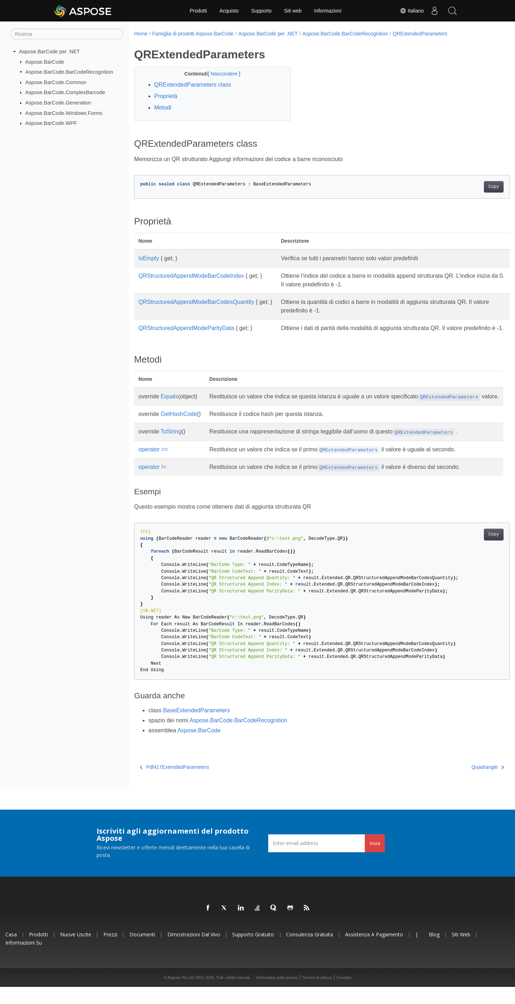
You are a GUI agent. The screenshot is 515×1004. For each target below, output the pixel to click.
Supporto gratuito (253, 951)
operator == (153, 467)
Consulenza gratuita (309, 951)
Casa (11, 951)
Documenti (142, 951)
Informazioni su (23, 959)
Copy (467, 186)
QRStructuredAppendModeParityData (186, 328)
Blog (434, 951)
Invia (374, 860)
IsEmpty (148, 258)
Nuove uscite (75, 951)
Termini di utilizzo (317, 995)
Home (140, 34)
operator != (152, 484)
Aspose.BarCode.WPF (51, 123)
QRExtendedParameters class (192, 85)
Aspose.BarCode (44, 61)
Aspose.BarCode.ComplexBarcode (65, 92)
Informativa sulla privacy (277, 995)
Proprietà (165, 96)
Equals (169, 405)
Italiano (412, 11)
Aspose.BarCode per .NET (49, 51)
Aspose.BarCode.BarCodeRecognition (69, 72)
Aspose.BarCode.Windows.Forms (64, 113)
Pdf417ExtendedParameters (174, 784)
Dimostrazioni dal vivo (193, 951)
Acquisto (229, 11)
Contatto (343, 995)
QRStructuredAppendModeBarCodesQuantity (196, 302)
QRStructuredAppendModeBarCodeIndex (191, 276)
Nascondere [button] (219, 74)
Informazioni (327, 11)
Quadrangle (462, 784)
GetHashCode (179, 431)
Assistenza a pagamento (374, 951)
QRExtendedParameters (420, 34)
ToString (171, 449)
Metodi (162, 108)
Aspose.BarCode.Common (56, 82)
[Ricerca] (66, 34)
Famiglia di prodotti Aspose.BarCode (193, 34)
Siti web (292, 11)
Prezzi (110, 951)
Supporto (261, 11)
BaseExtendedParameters (196, 727)
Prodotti (198, 11)
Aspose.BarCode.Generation (58, 103)
